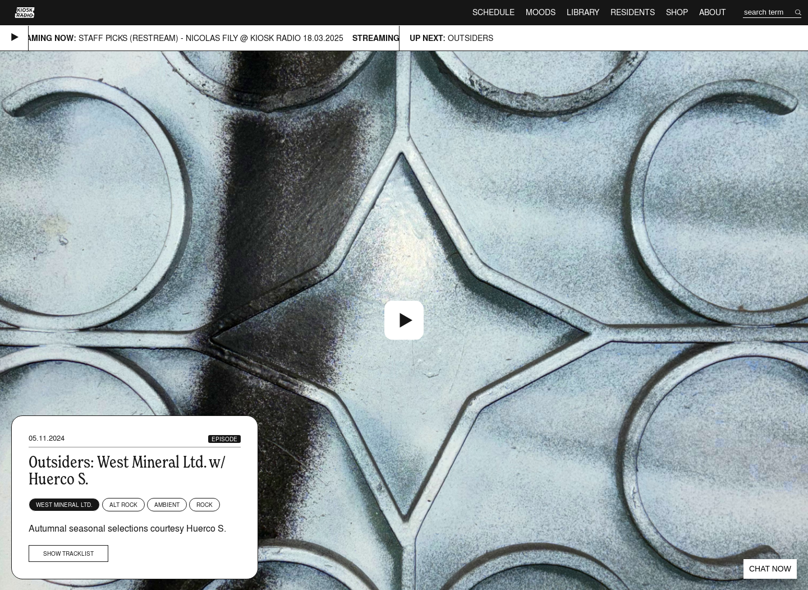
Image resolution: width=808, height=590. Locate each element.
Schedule (493, 12)
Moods (541, 12)
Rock (204, 505)
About (712, 12)
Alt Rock (123, 505)
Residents (632, 12)
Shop (677, 12)
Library (583, 12)
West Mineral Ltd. (64, 505)
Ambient (167, 505)
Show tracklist (68, 553)
